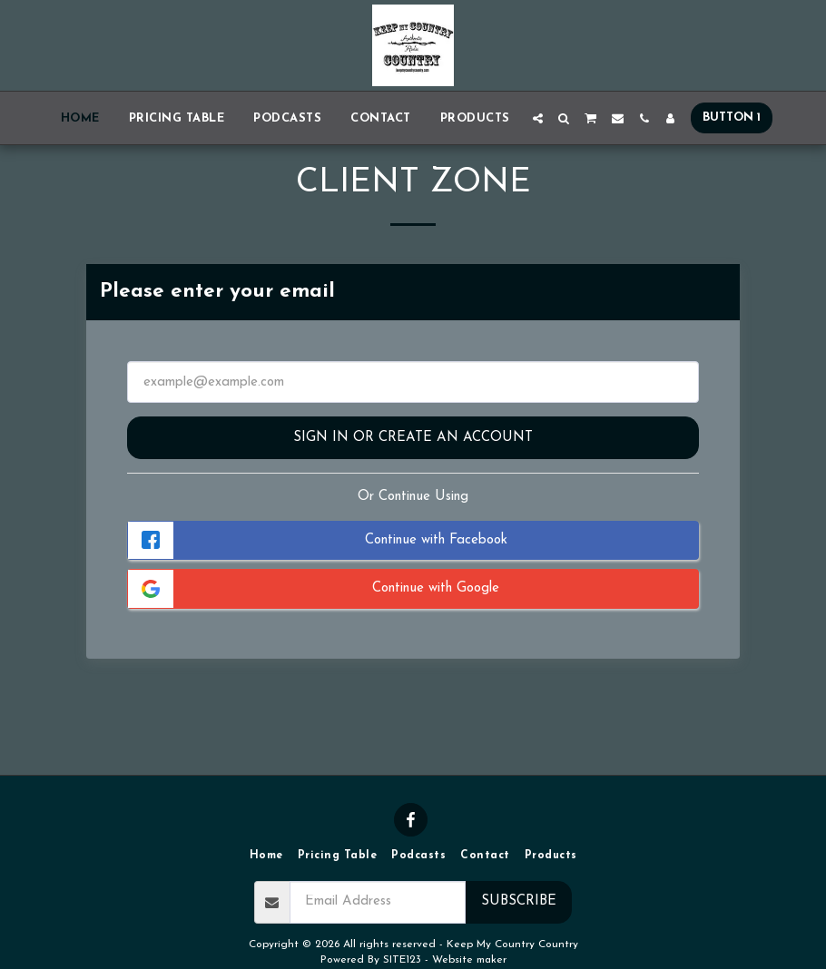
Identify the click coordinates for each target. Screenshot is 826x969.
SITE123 (402, 959)
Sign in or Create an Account (413, 438)
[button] (538, 118)
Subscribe (518, 901)
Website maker (469, 959)
